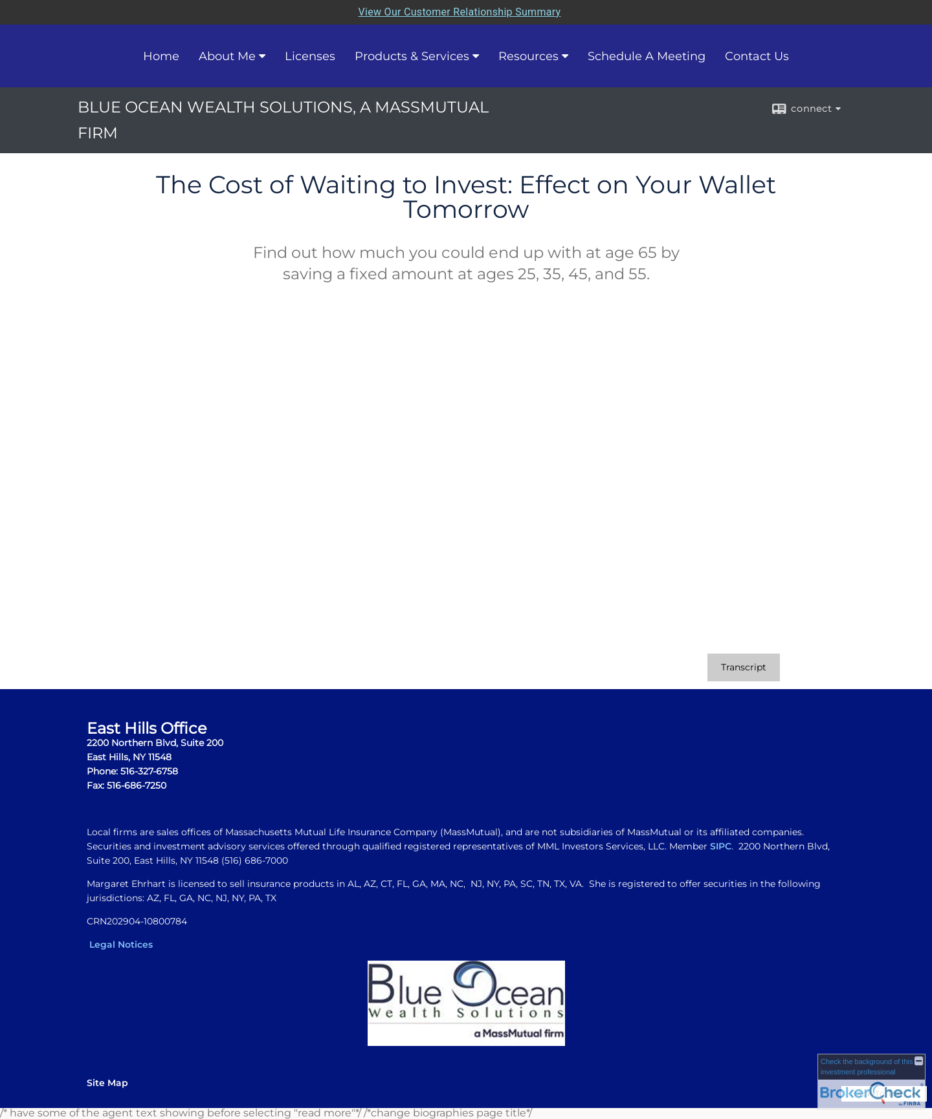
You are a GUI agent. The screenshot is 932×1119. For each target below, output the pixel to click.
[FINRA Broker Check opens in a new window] (871, 1081)
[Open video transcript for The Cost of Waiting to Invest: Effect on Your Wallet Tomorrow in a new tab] (743, 667)
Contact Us (757, 56)
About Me (227, 56)
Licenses (310, 56)
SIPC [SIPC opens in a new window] (720, 846)
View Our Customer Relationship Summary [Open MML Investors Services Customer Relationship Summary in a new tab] (460, 12)
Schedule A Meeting (646, 56)
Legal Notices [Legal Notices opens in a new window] (121, 944)
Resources (528, 56)
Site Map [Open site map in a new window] (107, 1083)
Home (161, 56)
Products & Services (412, 56)
